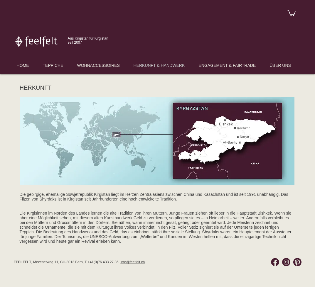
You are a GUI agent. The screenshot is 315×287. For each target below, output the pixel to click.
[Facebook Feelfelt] (275, 262)
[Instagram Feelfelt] (286, 262)
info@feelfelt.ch (132, 262)
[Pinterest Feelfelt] (297, 262)
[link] (291, 12)
